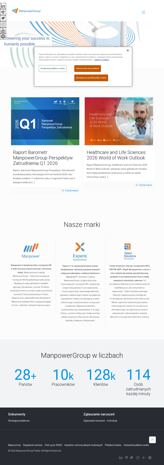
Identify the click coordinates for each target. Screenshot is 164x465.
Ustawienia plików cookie (136, 445)
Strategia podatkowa (18, 420)
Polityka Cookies (113, 445)
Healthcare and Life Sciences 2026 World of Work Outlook (116, 155)
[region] (83, 67)
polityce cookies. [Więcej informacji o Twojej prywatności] (101, 60)
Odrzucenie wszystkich (87, 68)
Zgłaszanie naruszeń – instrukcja (100, 420)
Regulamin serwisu (32, 445)
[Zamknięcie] (127, 50)
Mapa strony (14, 445)
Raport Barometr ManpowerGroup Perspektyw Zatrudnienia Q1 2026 (43, 157)
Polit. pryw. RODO (53, 445)
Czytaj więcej (71, 190)
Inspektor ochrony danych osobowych (83, 445)
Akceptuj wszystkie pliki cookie (91, 78)
